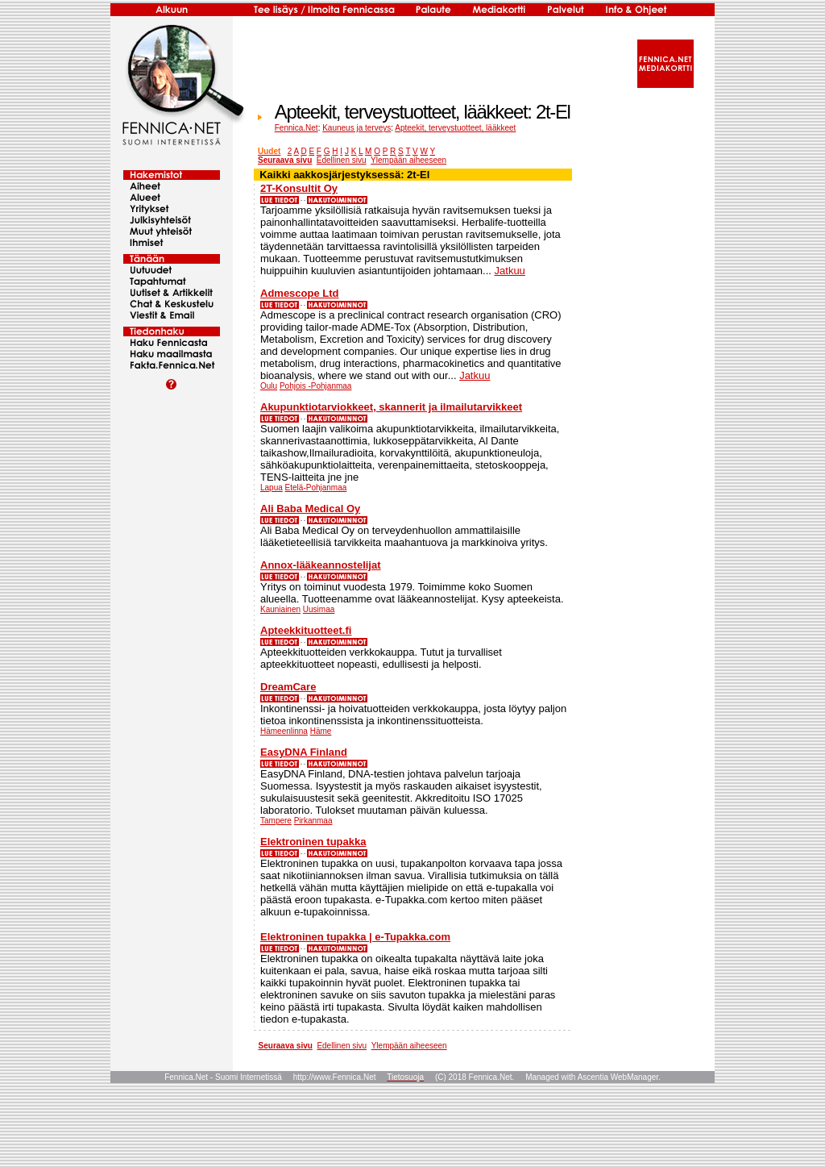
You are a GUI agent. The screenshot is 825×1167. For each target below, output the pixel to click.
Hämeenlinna (284, 731)
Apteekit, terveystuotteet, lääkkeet (455, 127)
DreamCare (288, 687)
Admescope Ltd (299, 293)
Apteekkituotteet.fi (305, 630)
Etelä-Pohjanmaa (316, 487)
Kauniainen (280, 609)
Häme (321, 731)
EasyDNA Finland (303, 752)
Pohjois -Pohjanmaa (316, 385)
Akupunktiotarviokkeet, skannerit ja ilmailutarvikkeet (391, 407)
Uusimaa (318, 609)
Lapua (271, 487)
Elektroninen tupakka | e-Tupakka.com (355, 937)
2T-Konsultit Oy (299, 188)
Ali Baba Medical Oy (310, 508)
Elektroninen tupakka (313, 842)
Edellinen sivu (342, 160)
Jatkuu (510, 271)
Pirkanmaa (313, 820)
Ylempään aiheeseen (408, 160)
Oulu (268, 385)
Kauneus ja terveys (356, 127)
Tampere (276, 820)
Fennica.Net (296, 127)
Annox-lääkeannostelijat (320, 565)
